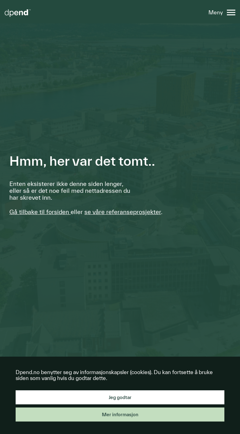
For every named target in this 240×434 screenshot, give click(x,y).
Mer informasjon (120, 414)
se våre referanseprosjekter (122, 211)
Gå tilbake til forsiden (40, 211)
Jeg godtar (120, 397)
